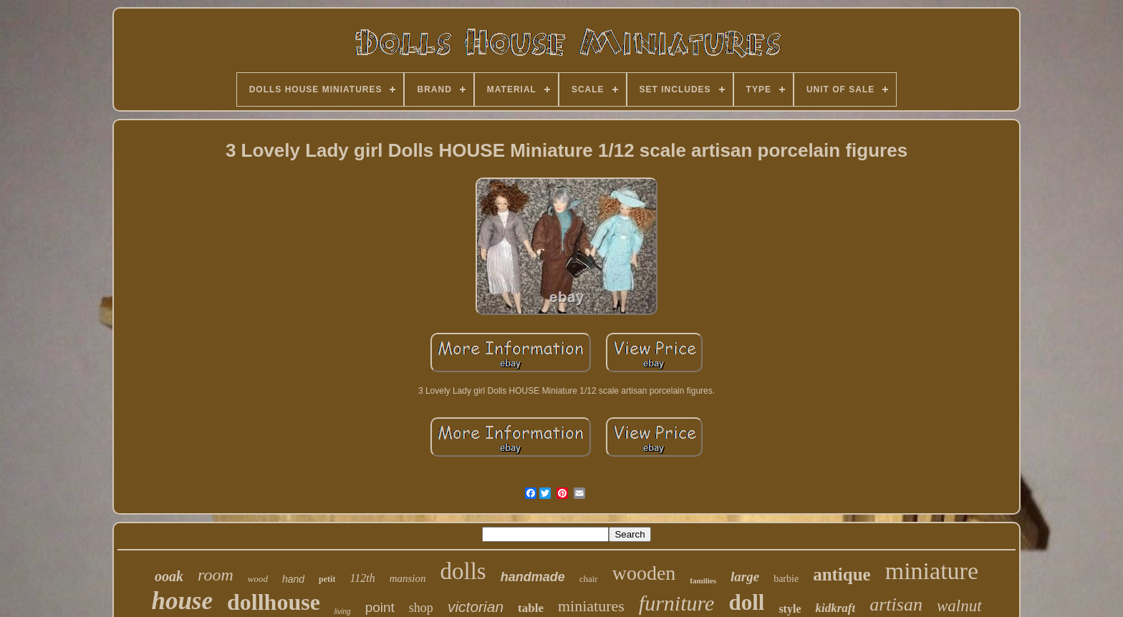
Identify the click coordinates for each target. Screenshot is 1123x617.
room (215, 574)
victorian (475, 606)
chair (588, 578)
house (182, 601)
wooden (644, 573)
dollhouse (273, 602)
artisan (895, 604)
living (342, 612)
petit (327, 579)
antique (842, 574)
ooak (169, 576)
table (531, 608)
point (380, 607)
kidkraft (835, 608)
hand (293, 579)
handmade (533, 577)
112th (362, 578)
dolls (463, 571)
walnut (959, 606)
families (703, 580)
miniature (931, 571)
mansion (408, 578)
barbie (786, 578)
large (745, 576)
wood (258, 578)
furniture (677, 603)
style (790, 609)
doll (746, 602)
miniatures (591, 606)
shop (421, 608)
